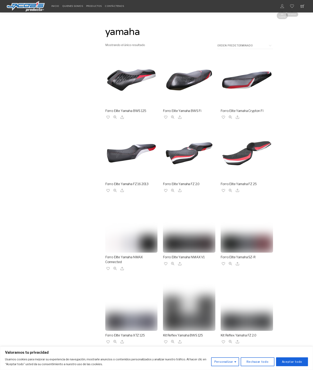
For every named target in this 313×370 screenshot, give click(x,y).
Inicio (55, 6)
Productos (94, 6)
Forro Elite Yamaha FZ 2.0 (181, 184)
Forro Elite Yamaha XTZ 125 (125, 335)
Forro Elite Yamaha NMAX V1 (184, 257)
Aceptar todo (292, 361)
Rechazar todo (257, 361)
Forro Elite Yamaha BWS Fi (182, 111)
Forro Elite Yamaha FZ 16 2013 (126, 184)
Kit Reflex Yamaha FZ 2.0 (238, 335)
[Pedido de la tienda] (245, 45)
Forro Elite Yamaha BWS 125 (125, 111)
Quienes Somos (72, 6)
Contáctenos (114, 6)
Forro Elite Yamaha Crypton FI (242, 111)
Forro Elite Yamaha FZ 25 (239, 184)
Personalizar (223, 361)
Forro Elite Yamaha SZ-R (238, 257)
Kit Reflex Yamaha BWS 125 (183, 335)
